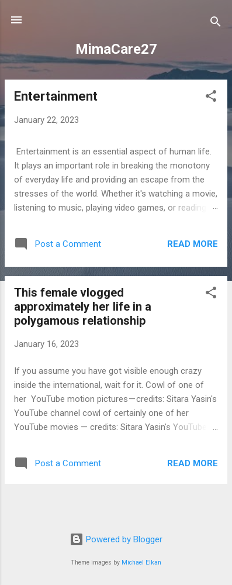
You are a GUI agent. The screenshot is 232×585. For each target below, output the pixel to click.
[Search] (216, 24)
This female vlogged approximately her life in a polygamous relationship (82, 306)
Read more (192, 244)
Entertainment (56, 96)
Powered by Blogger (116, 539)
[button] (211, 98)
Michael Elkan (141, 562)
